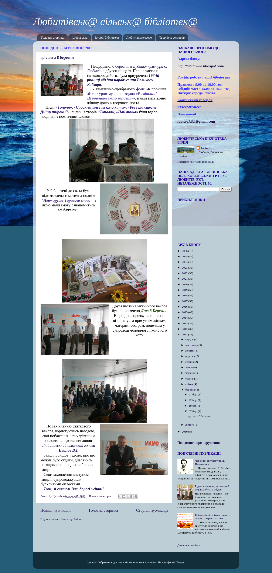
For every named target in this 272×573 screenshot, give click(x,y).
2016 (185, 306)
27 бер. (193, 394)
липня (189, 367)
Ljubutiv (206, 148)
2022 (185, 273)
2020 (185, 284)
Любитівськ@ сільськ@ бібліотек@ (115, 21)
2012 (185, 329)
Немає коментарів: (100, 496)
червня (189, 372)
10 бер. (193, 405)
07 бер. (193, 411)
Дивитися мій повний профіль (195, 161)
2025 (185, 256)
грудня (189, 339)
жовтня (190, 350)
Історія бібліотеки (107, 38)
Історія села (80, 38)
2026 (185, 250)
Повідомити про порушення (198, 442)
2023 (185, 267)
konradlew (150, 562)
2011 (185, 334)
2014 (185, 317)
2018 (185, 295)
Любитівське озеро (139, 38)
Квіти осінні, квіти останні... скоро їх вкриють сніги (212, 516)
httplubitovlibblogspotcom (200, 66)
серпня (189, 361)
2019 (185, 289)
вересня (190, 356)
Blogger (180, 562)
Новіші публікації (55, 510)
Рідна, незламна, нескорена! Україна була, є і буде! (212, 488)
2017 (185, 301)
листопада (191, 345)
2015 (185, 312)
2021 (185, 278)
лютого (190, 424)
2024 (185, 261)
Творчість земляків (172, 38)
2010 (185, 431)
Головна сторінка (52, 38)
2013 (185, 323)
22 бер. (193, 400)
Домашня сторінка (188, 545)
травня (189, 378)
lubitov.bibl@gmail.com (196, 121)
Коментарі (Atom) (71, 519)
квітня (189, 384)
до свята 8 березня (57, 57)
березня (190, 389)
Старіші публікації (152, 510)
